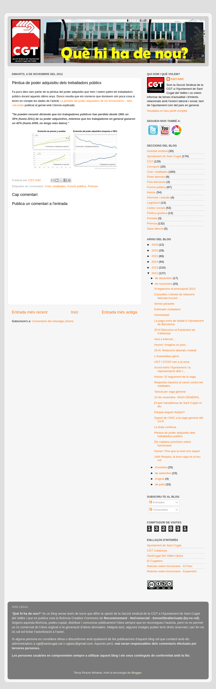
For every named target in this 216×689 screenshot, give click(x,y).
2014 (155, 261)
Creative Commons (84, 618)
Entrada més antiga (119, 312)
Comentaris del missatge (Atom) (53, 321)
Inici (74, 312)
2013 (155, 267)
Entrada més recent (30, 312)
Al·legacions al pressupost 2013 (174, 288)
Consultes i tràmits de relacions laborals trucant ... (174, 296)
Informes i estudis (158, 197)
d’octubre (161, 467)
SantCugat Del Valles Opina (165, 555)
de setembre (163, 473)
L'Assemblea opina (166, 356)
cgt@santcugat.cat (49, 643)
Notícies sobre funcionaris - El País (169, 566)
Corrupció (153, 166)
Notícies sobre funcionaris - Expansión (172, 571)
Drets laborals (156, 176)
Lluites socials (156, 207)
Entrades (157, 502)
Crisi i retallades (55, 186)
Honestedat (161, 315)
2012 (155, 273)
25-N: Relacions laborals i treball (175, 350)
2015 (155, 256)
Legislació (153, 202)
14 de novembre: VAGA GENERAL (176, 397)
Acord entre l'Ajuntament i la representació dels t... (172, 369)
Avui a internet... (164, 339)
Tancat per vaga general (170, 391)
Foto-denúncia (156, 182)
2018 (155, 244)
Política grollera (157, 213)
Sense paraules (164, 303)
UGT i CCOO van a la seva (171, 361)
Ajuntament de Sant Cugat (164, 156)
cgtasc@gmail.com (79, 643)
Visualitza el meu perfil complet (167, 110)
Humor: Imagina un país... (171, 344)
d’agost (160, 478)
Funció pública (76, 186)
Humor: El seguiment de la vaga (175, 376)
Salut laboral (155, 228)
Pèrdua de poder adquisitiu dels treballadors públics (174, 434)
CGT (150, 161)
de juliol (160, 484)
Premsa (93, 186)
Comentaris (158, 509)
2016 (155, 250)
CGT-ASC (177, 79)
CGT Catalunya (157, 550)
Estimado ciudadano (167, 309)
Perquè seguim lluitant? (169, 412)
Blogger (136, 672)
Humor (151, 192)
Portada (152, 218)
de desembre (164, 278)
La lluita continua (165, 427)
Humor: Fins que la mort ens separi (177, 451)
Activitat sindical (157, 151)
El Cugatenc (155, 561)
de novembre (164, 283)
